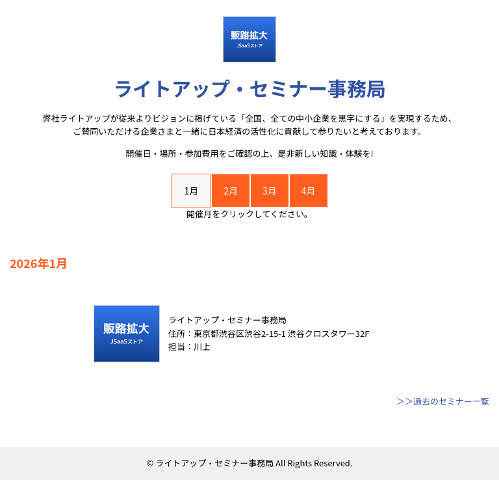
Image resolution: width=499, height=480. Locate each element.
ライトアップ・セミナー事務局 (249, 87)
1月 (191, 190)
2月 (231, 190)
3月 (269, 190)
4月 (308, 190)
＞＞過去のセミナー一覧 (442, 401)
